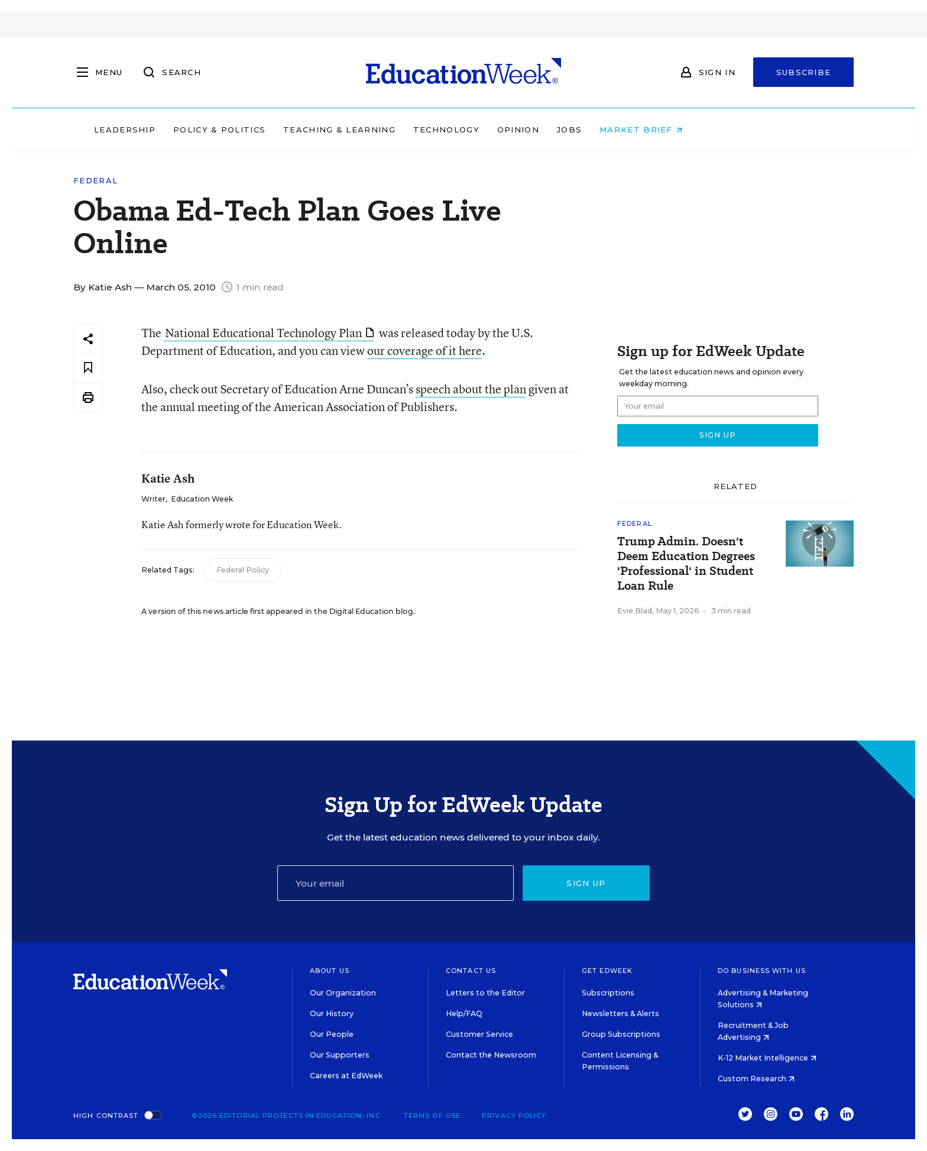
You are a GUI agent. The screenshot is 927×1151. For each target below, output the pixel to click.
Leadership (200, 129)
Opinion (593, 129)
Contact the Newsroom (491, 1054)
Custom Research (756, 1078)
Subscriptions (608, 992)
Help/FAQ (464, 1013)
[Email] (395, 883)
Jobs (644, 129)
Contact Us (471, 970)
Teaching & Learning (415, 129)
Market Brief (716, 129)
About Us (329, 970)
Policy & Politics (294, 129)
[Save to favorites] (88, 368)
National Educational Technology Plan (269, 333)
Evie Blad (634, 610)
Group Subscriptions (621, 1034)
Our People (332, 1034)
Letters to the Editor (485, 992)
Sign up (585, 883)
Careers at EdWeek (346, 1075)
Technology (521, 129)
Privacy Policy (514, 1115)
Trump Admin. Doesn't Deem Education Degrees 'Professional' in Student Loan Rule (686, 563)
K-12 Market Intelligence (767, 1057)
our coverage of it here (424, 350)
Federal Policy (242, 569)
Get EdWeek (607, 970)
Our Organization (343, 992)
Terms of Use (432, 1115)
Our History (332, 1013)
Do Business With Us (762, 970)
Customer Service (479, 1034)
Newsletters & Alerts (620, 1013)
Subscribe (803, 72)
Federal (95, 180)
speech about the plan (471, 389)
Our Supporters (339, 1054)
